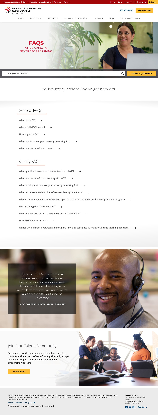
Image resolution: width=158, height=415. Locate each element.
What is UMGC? (27, 120)
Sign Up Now (19, 371)
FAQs (111, 18)
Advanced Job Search (141, 73)
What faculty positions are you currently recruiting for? (48, 185)
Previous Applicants (131, 19)
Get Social (142, 407)
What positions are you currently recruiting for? (44, 141)
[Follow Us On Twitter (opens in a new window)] (130, 407)
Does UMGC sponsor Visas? (33, 220)
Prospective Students (11, 2)
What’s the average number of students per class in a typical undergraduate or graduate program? (72, 199)
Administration (45, 2)
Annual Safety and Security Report (24, 403)
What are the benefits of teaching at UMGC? (42, 178)
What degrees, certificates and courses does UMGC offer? (49, 213)
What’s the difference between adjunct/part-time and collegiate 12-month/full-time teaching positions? (74, 227)
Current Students (30, 2)
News (120, 2)
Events (112, 2)
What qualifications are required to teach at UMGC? (46, 171)
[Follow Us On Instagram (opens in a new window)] (133, 407)
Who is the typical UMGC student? (37, 206)
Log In (153, 2)
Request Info (145, 11)
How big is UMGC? (29, 134)
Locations (128, 2)
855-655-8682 (126, 10)
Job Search (53, 18)
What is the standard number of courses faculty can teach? (50, 192)
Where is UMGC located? (32, 127)
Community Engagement (76, 18)
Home (20, 18)
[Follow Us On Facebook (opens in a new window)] (126, 407)
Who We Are (35, 18)
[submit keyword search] (122, 73)
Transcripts (141, 2)
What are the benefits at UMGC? (36, 148)
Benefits (99, 18)
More (66, 2)
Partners (57, 2)
